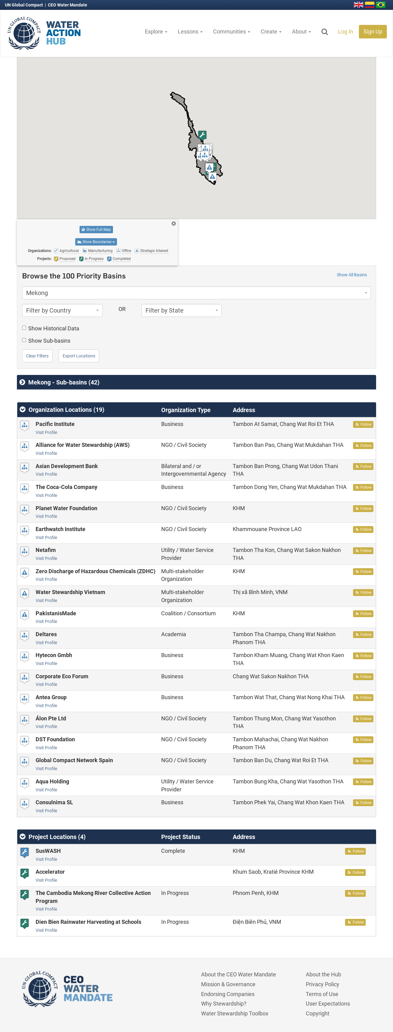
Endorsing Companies (228, 994)
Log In (345, 31)
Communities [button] (231, 31)
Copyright (317, 1013)
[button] (205, 149)
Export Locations (79, 355)
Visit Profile (46, 432)
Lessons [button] (190, 31)
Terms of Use (322, 994)
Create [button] (271, 31)
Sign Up (373, 31)
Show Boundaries (96, 242)
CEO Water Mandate (67, 4)
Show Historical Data (50, 328)
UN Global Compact (24, 4)
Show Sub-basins (46, 340)
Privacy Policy (322, 984)
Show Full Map (96, 229)
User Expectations (328, 1003)
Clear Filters (37, 355)
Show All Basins (352, 274)
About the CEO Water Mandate (238, 974)
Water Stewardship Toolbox (234, 1013)
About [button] (301, 31)
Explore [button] (156, 31)
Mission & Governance (228, 984)
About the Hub (323, 974)
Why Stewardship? (224, 1003)
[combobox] (196, 292)
